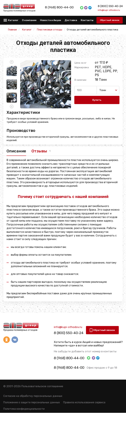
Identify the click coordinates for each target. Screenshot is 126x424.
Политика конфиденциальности (24, 409)
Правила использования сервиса (84, 403)
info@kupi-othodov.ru (109, 10)
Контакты (87, 20)
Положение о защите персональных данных (31, 403)
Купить (96, 100)
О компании (29, 20)
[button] (11, 62)
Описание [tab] (16, 151)
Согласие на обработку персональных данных (32, 396)
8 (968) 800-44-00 (63, 7)
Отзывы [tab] (42, 151)
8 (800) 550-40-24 (110, 6)
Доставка (71, 20)
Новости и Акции (50, 20)
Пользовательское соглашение (42, 386)
